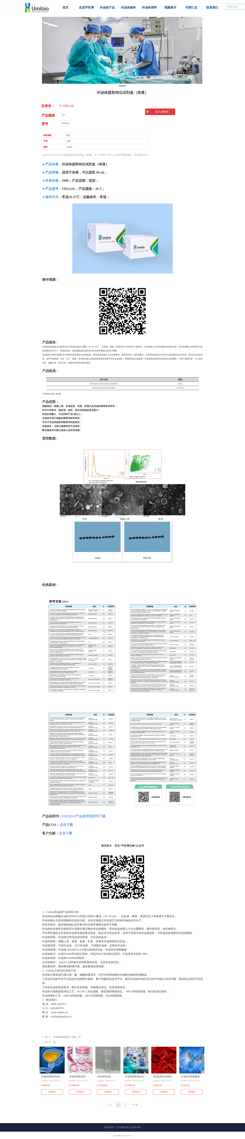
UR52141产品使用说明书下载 (84, 816)
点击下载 (66, 825)
